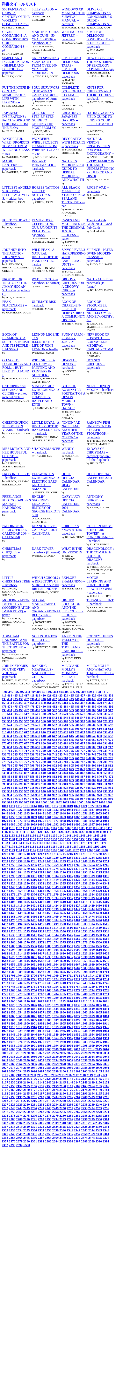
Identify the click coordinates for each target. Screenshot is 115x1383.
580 (43, 725)
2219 (55, 1101)
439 (37, 699)
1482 (41, 920)
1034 (70, 809)
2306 (33, 1123)
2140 (26, 1082)
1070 (5, 820)
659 (37, 739)
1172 (75, 843)
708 (88, 747)
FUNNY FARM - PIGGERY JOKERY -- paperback (73, 340)
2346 (106, 1130)
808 (88, 765)
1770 (62, 990)
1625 (98, 953)
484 (65, 706)
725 (71, 750)
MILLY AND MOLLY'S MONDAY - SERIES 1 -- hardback (70, 673)
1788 (84, 994)
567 (82, 721)
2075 (98, 1064)
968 (88, 795)
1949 (55, 1034)
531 (105, 714)
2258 (12, 1112)
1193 (12, 850)
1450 (26, 913)
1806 (106, 997)
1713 (84, 975)
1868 (12, 1016)
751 (105, 754)
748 (88, 754)
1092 (55, 824)
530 (99, 714)
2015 (98, 1049)
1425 (62, 905)
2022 (41, 1053)
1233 (84, 857)
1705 (26, 975)
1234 (91, 857)
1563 (84, 938)
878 (32, 780)
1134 (19, 835)
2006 (33, 1049)
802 (54, 765)
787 (82, 761)
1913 (12, 1027)
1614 (19, 953)
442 (54, 699)
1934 (55, 1030)
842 (54, 773)
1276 (70, 868)
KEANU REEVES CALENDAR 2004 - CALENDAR (45, 529)
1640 (98, 957)
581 (48, 725)
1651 (70, 960)
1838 (12, 1008)
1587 (41, 946)
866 (77, 776)
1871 (33, 1016)
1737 (41, 983)
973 (4, 798)
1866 (106, 1012)
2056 (70, 1060)
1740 (62, 983)
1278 (84, 868)
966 (77, 795)
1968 (84, 1038)
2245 (26, 1108)
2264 (55, 1112)
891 (105, 780)
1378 (48, 894)
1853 (12, 1012)
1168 (47, 843)
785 (71, 761)
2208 (84, 1097)
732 (110, 750)
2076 (106, 1064)
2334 (19, 1130)
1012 (19, 806)
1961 (33, 1038)
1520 (98, 927)
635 (15, 736)
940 (43, 791)
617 (26, 732)
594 (9, 728)
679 (37, 743)
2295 (62, 1119)
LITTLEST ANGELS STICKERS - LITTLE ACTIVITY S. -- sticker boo (16, 193)
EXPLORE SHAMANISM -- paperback (73, 581)
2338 (48, 1130)
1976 (33, 1042)
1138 (47, 835)
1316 (33, 879)
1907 (77, 1023)
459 (37, 703)
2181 (106, 1089)
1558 (48, 938)
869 (94, 776)
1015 (41, 806)
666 (77, 739)
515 (15, 714)
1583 (12, 946)
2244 (19, 1108)
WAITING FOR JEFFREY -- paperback (72, 35)
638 (32, 736)
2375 (98, 1137)
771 (105, 758)
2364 (19, 1137)
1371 (106, 890)
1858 (48, 1012)
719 (37, 750)
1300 (26, 876)
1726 (70, 979)
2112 (40, 1075)
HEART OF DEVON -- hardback (69, 363)
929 (94, 787)
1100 (5, 828)
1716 (105, 975)
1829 (55, 1005)
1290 (62, 872)
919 (37, 787)
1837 (5, 1008)
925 (71, 787)
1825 (26, 1005)
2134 (91, 1078)
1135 (26, 835)
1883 (12, 1019)
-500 (5, 691)
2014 (91, 1049)
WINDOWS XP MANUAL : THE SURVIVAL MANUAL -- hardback (73, 17)
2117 (75, 1075)
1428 (84, 905)
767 (82, 758)
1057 (19, 817)
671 (105, 739)
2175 (62, 1089)
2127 (41, 1078)
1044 (33, 813)
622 (54, 732)
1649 (55, 960)
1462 (5, 916)
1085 (5, 824)
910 (99, 784)
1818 (84, 1001)
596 (21, 728)
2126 (33, 1078)
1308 (84, 876)
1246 (70, 861)
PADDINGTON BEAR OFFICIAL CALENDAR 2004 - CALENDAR (15, 531)
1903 (48, 1023)
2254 (91, 1108)
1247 (77, 861)
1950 (62, 1034)
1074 (33, 820)
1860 (62, 1012)
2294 (55, 1119)
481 (48, 706)
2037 (41, 1056)
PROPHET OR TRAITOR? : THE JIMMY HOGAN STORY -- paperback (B (16, 286)
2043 (84, 1056)
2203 (48, 1097)
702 (54, 747)
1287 (41, 872)
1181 (33, 846)
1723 (48, 979)
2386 (70, 1141)
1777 (5, 994)
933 (4, 791)
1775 (98, 990)
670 (99, 739)
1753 (48, 986)
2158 (48, 1086)
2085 (62, 1067)
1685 (98, 968)
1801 (70, 997)
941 (48, 791)
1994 (55, 1045)
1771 (70, 990)
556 (21, 721)
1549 (91, 935)
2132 (77, 1078)
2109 (19, 1075)
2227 (5, 1104)
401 (44, 691)
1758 (84, 986)
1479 (19, 920)
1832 (77, 1005)
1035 (77, 809)
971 (105, 795)
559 (37, 721)
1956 (106, 1034)
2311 (70, 1123)
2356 (70, 1134)
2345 (98, 1130)
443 (60, 699)
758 (32, 758)
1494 (19, 924)
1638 (84, 957)
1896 (106, 1019)
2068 (48, 1064)
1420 (26, 905)
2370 (62, 1137)
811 (105, 765)
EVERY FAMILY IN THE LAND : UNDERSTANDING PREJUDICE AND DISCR (101, 168)
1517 (77, 927)
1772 (77, 990)
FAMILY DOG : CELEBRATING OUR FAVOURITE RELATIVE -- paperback (45, 227)
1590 (62, 946)
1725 (62, 979)
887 (82, 780)
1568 (12, 942)
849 (94, 773)
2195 (98, 1093)
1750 (26, 986)
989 (94, 798)
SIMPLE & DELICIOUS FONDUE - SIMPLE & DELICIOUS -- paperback (100, 39)
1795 (26, 997)
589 (94, 725)
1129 (96, 831)
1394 (55, 898)
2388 (84, 1141)
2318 (12, 1126)
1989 (19, 1045)
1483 (48, 920)
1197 (40, 850)
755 (15, 758)
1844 (55, 1008)
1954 (91, 1034)
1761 (106, 986)
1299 (19, 876)
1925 (98, 1027)
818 (32, 769)
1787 (77, 994)
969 (94, 795)
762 (54, 758)
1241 (33, 861)
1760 (98, 986)
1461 (106, 913)
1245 (62, 861)
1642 (5, 960)
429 (94, 695)
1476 (106, 916)
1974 (19, 1042)
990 (99, 798)
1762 (5, 990)
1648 (48, 960)
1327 (5, 883)
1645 (26, 960)
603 (60, 728)
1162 (5, 843)
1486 (70, 920)
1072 (19, 820)
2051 (33, 1060)
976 (21, 798)
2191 (70, 1093)
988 (88, 798)
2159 (55, 1086)
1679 (55, 968)
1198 (47, 850)
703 (60, 747)
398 (27, 691)
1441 (70, 909)
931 (105, 787)
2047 (5, 1060)
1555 (26, 938)
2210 (98, 1097)
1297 (5, 876)
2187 (41, 1093)
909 (94, 784)
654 (9, 739)
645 (71, 736)
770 (99, 758)
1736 (33, 983)
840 (43, 773)
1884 (19, 1019)
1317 (41, 879)
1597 (5, 949)
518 (32, 714)
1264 (91, 865)
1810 (26, 1001)
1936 (70, 1030)
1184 (54, 846)
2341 (70, 1130)
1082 (91, 820)
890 (99, 780)
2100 (62, 1071)
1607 (77, 949)
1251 (106, 861)
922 (54, 787)
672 (110, 739)
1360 (26, 890)
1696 (70, 972)
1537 (5, 935)
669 (94, 739)
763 (60, 758)
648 (88, 736)
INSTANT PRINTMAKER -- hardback (44, 164)
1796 (33, 997)
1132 (5, 835)
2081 (33, 1067)
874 (9, 780)
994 (9, 802)
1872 (41, 1016)
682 (54, 743)
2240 (98, 1104)
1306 (70, 876)
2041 (70, 1056)
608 (88, 728)
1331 (33, 883)
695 (15, 747)
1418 (12, 905)
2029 (91, 1053)
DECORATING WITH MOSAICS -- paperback (74, 142)
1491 (106, 920)
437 (26, 699)
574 (9, 725)
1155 (61, 839)
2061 (106, 1060)
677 (26, 743)
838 (32, 773)
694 (9, 747)
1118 (18, 831)
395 (10, 691)
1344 (19, 887)
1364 (55, 890)
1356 (106, 887)
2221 (70, 1101)
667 (82, 739)
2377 (5, 1141)
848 (88, 773)
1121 (39, 831)
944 (65, 791)
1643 (12, 960)
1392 (41, 898)
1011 (12, 806)
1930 (26, 1030)
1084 (106, 820)
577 (26, 725)
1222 (5, 857)
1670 (98, 964)
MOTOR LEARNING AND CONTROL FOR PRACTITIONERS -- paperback (100, 585)
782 (54, 761)
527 (82, 714)
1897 (5, 1023)
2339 (55, 1130)
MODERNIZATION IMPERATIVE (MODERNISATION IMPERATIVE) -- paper (16, 607)
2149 (91, 1082)
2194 (91, 1093)
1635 (62, 957)
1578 (84, 942)
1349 (55, 887)
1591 (70, 946)
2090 (98, 1067)
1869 (19, 1016)
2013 (84, 1049)
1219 (91, 854)
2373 (84, 1137)
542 (54, 717)
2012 (77, 1049)
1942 (5, 1034)
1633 (48, 957)
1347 (41, 887)
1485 (62, 920)
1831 (70, 1005)
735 (15, 754)
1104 (33, 828)
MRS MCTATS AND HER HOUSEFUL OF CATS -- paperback (16, 454)
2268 (84, 1112)
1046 (48, 813)
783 (60, 761)
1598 (12, 949)
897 (26, 784)
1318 (48, 879)
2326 (70, 1126)
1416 (105, 902)
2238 (84, 1104)
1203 (83, 850)
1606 (70, 949)
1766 (33, 990)
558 (32, 721)
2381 (33, 1141)
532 (110, 714)
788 (88, 761)
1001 (51, 802)
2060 (98, 1060)
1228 (48, 857)
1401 (106, 898)
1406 (33, 902)
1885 (26, 1019)
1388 (12, 898)
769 (94, 758)
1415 (98, 902)
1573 (48, 942)
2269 (91, 1112)
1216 (69, 854)
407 (78, 691)
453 (4, 703)
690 (99, 743)
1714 (91, 975)
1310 (98, 876)
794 (9, 765)
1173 (82, 843)
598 (32, 728)
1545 (62, 935)
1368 (84, 890)
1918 (48, 1027)
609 (94, 728)
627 (82, 732)
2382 (41, 1141)
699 (37, 747)
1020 (77, 806)
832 (110, 769)
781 (48, 761)
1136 (33, 835)
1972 (5, 1042)
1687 (5, 972)
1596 (106, 946)
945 (71, 791)
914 (9, 787)
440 (43, 699)
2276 (33, 1115)
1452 (41, 913)
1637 (77, 957)
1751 (33, 986)
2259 (19, 1112)
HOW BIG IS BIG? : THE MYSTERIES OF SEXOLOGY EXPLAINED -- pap (100, 63)
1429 (91, 905)
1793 (12, 997)
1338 (84, 883)
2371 (70, 1137)
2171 (33, 1089)
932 (110, 787)
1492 (5, 924)
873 (4, 780)
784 (65, 761)
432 (110, 695)
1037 (91, 809)
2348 (12, 1134)
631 (105, 732)
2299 (91, 1119)
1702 (5, 975)
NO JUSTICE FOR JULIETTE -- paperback (44, 639)
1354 (91, 887)
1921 (70, 1027)
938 (32, 791)
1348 (48, 887)
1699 (91, 972)
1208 (12, 854)
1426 (70, 905)
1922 (77, 1027)
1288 (48, 872)
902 (54, 784)
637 (26, 736)
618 (32, 732)
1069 (106, 817)
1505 (98, 924)
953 (4, 795)
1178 (12, 846)
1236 (106, 857)
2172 (41, 1089)
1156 (68, 839)
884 (65, 780)
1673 (12, 968)
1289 (55, 872)
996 (21, 802)
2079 (19, 1067)
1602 (41, 949)
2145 (62, 1082)
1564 (91, 938)
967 (82, 795)
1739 (55, 983)
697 (26, 747)
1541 (33, 935)
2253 (84, 1108)
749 (94, 754)
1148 (12, 839)
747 (82, 754)
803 (60, 765)
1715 (98, 975)
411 (100, 691)
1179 (19, 846)
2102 (77, 1071)
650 (99, 736)
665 (71, 739)
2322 (41, 1126)
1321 (70, 879)
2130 (62, 1078)
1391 (33, 898)
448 (88, 699)
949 (94, 791)
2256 (106, 1108)
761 (48, 758)
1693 (48, 972)
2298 (84, 1119)
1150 (26, 839)
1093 (62, 824)
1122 (46, 831)
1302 (41, 876)
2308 (48, 1123)
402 (50, 691)
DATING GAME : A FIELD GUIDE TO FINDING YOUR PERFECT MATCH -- (100, 120)
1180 (26, 846)
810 (99, 765)
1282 (5, 872)
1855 (26, 1012)
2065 (26, 1064)
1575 (62, 942)
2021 (33, 1053)
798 (32, 765)
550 (99, 717)
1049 (70, 813)
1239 (19, 861)
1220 (98, 854)
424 (65, 695)
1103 (26, 828)
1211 (33, 854)
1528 (48, 931)
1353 (84, 887)
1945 (26, 1034)
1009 (109, 802)
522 (54, 714)
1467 (41, 916)
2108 (12, 1075)
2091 (106, 1067)
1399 (91, 898)
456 (21, 703)
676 (21, 743)
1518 (84, 927)
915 (15, 787)
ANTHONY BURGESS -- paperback (96, 500)
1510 (26, 927)
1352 (77, 887)
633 (4, 736)
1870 (26, 1016)
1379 (55, 894)
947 (82, 791)
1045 (41, 813)
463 (60, 703)
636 (21, 736)
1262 (77, 865)
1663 (48, 964)
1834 (91, 1005)
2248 (48, 1108)
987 (82, 798)
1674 (19, 968)
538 (32, 717)
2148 (84, 1082)
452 (110, 699)
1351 (70, 887)
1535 (98, 931)
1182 (40, 846)
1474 (91, 916)
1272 (41, 868)
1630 (26, 957)
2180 (98, 1089)
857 (26, 776)
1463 (12, 916)
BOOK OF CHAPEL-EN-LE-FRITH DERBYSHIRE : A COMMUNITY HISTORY (73, 311)
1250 (98, 861)
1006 (87, 802)
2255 (98, 1108)
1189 (89, 846)
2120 (97, 1075)
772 (110, 758)
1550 (98, 935)
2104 (91, 1071)
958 (32, 795)
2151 (106, 1082)
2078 (12, 1067)
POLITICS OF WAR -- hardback (16, 222)
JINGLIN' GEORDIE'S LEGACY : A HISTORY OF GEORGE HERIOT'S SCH (46, 506)
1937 (77, 1030)
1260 (62, 865)
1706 (33, 975)
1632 (41, 957)
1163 (12, 843)
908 (88, 784)
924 (65, 787)
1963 (48, 1038)
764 (65, 758)
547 (82, 717)
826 (77, 769)
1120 (32, 831)
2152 (5, 1086)
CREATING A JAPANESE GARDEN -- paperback (71, 118)
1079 (70, 820)
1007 (95, 802)
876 (21, 780)
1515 (62, 927)
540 (43, 717)
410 (95, 691)
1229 (55, 857)
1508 (12, 927)
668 (88, 739)
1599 (19, 949)
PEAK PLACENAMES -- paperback (14, 305)
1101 (12, 828)
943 (60, 791)
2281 (70, 1115)
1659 (19, 964)
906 (77, 784)
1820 (98, 1001)
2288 (12, 1119)
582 (54, 725)
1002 (58, 802)
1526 (33, 931)
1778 (12, 994)
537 (26, 717)
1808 (12, 1001)
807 (82, 765)
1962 (41, 1038)
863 (60, 776)
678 (32, 743)
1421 (33, 905)
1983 (84, 1042)
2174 (55, 1089)
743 (60, 754)
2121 (104, 1075)
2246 (33, 1108)
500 (43, 710)
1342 (5, 887)
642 (54, 736)
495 (15, 710)
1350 (62, 887)
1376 (33, 894)
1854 (19, 1012)
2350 (26, 1134)
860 (43, 776)
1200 (61, 850)
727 (82, 750)
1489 (91, 920)
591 (105, 725)
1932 (41, 1030)
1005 (80, 802)
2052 (41, 1060)
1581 (106, 942)
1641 (106, 957)
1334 (55, 883)
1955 (98, 1034)
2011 (70, 1049)
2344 (91, 1130)
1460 (98, 913)
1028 (26, 809)
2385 (62, 1141)
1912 (5, 1027)
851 (105, 773)
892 (110, 780)
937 (26, 791)
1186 (68, 846)
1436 (33, 909)
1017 (55, 806)
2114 (54, 1075)
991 (105, 798)
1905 (62, 1023)
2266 (70, 1112)
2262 (41, 1112)
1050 (77, 813)
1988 (12, 1045)
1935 (62, 1030)
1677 (41, 968)
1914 (19, 1027)
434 (9, 699)
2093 (12, 1071)
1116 (5, 831)
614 (9, 732)
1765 (26, 990)
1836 (106, 1005)
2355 (62, 1134)
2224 (91, 1101)
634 (9, 736)
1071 (12, 820)
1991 (33, 1045)
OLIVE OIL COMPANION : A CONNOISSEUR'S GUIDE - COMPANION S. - (99, 17)
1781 (33, 994)
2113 (47, 1075)
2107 (5, 1075)
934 (9, 791)
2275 (26, 1115)
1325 (98, 879)
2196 (106, 1093)
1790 (98, 994)
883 (60, 780)
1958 (12, 1038)
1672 (5, 968)
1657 (5, 964)
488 (88, 706)
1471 (70, 916)
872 (110, 776)
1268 (12, 868)
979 (37, 798)
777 (26, 761)
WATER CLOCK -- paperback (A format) (46, 281)
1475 (98, 916)
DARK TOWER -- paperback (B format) (46, 550)
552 (110, 717)
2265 (62, 1112)
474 (9, 706)
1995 (62, 1045)
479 (37, 706)
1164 (19, 843)
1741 (70, 983)
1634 (55, 957)
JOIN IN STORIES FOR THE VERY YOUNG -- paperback (15, 671)
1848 (84, 1008)
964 (65, 795)
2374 (91, 1137)
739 (37, 754)
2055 (62, 1060)
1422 (41, 905)
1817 (77, 1001)
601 (48, 728)
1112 (89, 828)
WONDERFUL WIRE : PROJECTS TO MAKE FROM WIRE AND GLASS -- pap (16, 146)
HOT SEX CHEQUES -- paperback (96, 363)
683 (60, 743)
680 (43, 743)
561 (48, 721)
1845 (62, 1008)
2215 (26, 1101)
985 (71, 798)
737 (26, 754)
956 (21, 795)
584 (65, 725)
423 (60, 695)
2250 (62, 1108)
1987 (5, 1045)
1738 (48, 983)
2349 (19, 1134)
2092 (5, 1071)
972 (110, 795)
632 (110, 732)
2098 (48, 1071)
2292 (41, 1119)
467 (82, 703)
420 (43, 695)
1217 (77, 854)
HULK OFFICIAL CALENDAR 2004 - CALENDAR (70, 481)
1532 (77, 931)
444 (65, 699)
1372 (5, 894)
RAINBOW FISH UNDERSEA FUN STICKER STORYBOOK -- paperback (99, 430)
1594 (91, 946)
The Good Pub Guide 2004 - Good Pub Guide (99, 223)
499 (37, 710)
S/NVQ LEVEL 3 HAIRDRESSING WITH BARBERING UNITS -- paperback (74, 259)
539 (37, 717)
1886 (33, 1019)
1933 (48, 1030)
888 (88, 780)
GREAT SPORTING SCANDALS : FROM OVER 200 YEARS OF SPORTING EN (45, 65)
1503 (84, 924)
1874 (55, 1016)
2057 (77, 1060)
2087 (77, 1067)
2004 (19, 1049)
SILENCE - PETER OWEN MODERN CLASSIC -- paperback (100, 255)
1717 (5, 979)
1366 (70, 890)
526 (77, 714)
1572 (41, 942)
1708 (48, 975)
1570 (26, 942)
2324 (55, 1126)
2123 (12, 1078)
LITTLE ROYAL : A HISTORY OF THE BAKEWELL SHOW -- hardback (46, 428)
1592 (77, 946)
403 (55, 691)
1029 (33, 809)
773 (4, 761)
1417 (5, 905)
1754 (55, 986)
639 (37, 736)
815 (15, 769)
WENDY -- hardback (69, 450)
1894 (91, 1019)
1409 (55, 902)
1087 (19, 824)
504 (65, 710)
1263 (84, 865)
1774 (91, 990)
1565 (98, 938)
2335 (26, 1130)
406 (72, 691)
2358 (84, 1134)
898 (32, 784)
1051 (84, 813)
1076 (48, 820)
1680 (62, 968)
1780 (26, 994)
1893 (84, 1019)
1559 (55, 938)
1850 (98, 1008)
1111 (82, 828)
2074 (91, 1064)
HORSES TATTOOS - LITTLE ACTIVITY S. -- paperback (46, 193)
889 (94, 780)
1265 (98, 865)
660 (43, 739)
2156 (33, 1086)
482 (54, 706)
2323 (48, 1126)
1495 (26, 924)
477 (26, 706)
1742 (77, 983)
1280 (98, 868)
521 (48, 714)
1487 (77, 920)
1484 (55, 920)
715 (15, 750)
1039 (106, 809)
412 (106, 691)
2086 (70, 1067)
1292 (77, 872)
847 (82, 773)
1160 (96, 839)
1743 (84, 983)
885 (71, 780)
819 (37, 769)
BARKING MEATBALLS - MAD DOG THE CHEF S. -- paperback (43, 673)
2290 (26, 1119)
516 (21, 714)
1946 (33, 1034)
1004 (73, 802)
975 (15, 798)
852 (110, 773)
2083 (48, 1067)
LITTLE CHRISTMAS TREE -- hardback (16, 581)
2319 (19, 1126)
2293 (48, 1119)
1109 (68, 828)
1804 (91, 997)
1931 (33, 1030)
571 (105, 721)
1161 (103, 839)
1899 (19, 1023)
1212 (41, 854)
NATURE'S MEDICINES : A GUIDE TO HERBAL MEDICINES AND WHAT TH (73, 170)
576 (21, 725)
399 (33, 691)
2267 (77, 1112)
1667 (77, 964)
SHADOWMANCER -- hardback (46, 450)
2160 (62, 1086)
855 (15, 776)
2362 (5, 1137)
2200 (26, 1097)
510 (99, 710)
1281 (106, 868)
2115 (61, 1075)
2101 (70, 1071)
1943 (12, 1034)
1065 (77, 817)
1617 (41, 953)
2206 (70, 1097)
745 (71, 754)
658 (32, 739)
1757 (77, 986)
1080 (77, 820)
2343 (84, 1130)
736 (21, 754)
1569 (19, 942)
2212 (5, 1101)
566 (77, 721)
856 (21, 776)
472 (110, 703)
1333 (48, 883)
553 (4, 721)
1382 (77, 894)
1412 (77, 902)
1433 (12, 909)
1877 (77, 1016)
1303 (48, 876)
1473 (84, 916)
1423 (48, 905)
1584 (19, 946)
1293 (84, 872)
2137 (5, 1082)
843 (60, 773)
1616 (33, 953)
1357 (5, 890)
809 (94, 765)
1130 (103, 831)
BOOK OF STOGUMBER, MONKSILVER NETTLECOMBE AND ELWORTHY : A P (100, 311)
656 (21, 739)
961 (48, 795)
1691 (33, 972)
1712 (77, 975)
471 (105, 703)
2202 (41, 1097)
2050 (26, 1060)
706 (77, 747)
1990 (26, 1045)
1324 (91, 879)
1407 (41, 902)
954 (9, 795)
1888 (48, 1019)
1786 (70, 994)
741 (48, 754)
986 (77, 798)
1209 (19, 854)
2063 (12, 1064)
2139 (19, 1082)
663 (60, 739)
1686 (106, 968)
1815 (62, 1001)
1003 (66, 802)
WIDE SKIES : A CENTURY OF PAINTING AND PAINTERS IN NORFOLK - (43, 367)
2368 (48, 1137)
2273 (12, 1115)
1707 (41, 975)
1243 (48, 861)
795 (15, 765)
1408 (48, 902)
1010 (5, 806)
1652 (77, 960)
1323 (84, 879)
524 (65, 714)
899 (37, 784)
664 (65, 739)
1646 (33, 960)
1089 (33, 824)
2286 (106, 1115)
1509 (19, 927)
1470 (62, 916)
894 (9, 784)
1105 (40, 828)
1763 (12, 990)
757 (26, 758)
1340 (98, 883)
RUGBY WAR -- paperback (98, 189)
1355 (98, 887)
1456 (70, 913)
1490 (98, 920)
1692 (41, 972)
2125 (26, 1078)
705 (71, 747)
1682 (77, 968)
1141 (68, 835)
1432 (5, 909)
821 (48, 769)
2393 (12, 1145)
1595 (98, 946)
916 (21, 787)
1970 (98, 1038)
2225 (98, 1101)
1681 (70, 968)
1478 (12, 920)
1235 (98, 857)
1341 (106, 883)
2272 (5, 1115)
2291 (33, 1119)
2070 (62, 1064)
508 (88, 710)
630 (99, 732)
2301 (106, 1119)
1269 (19, 868)
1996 (70, 1045)
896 (21, 784)
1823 (12, 1005)
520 (43, 714)
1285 (26, 872)
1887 (41, 1019)
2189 (55, 1093)
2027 (77, 1053)
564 (65, 721)
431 (105, 695)
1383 (84, 894)
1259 (55, 865)
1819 (91, 1001)
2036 (33, 1056)
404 (61, 691)
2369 (55, 1137)
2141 (33, 1082)
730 (99, 750)
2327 (77, 1126)
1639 (91, 957)
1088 (26, 824)
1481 (33, 920)
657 (26, 739)
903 (60, 784)
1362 (41, 890)
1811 (33, 1001)
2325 (62, 1126)
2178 (84, 1089)
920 (43, 787)
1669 (91, 964)
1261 (70, 865)
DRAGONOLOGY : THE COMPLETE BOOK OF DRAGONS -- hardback (100, 556)
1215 (62, 854)
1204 (90, 850)
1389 (19, 898)
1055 (5, 817)
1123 (53, 831)
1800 (62, 997)
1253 (12, 865)
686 (77, 743)
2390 (98, 1141)
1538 (12, 935)
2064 (19, 1064)
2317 (5, 1126)
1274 (55, 868)
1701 (106, 972)
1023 (98, 806)
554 (9, 721)
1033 (62, 809)
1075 (41, 820)
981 (48, 798)
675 (15, 743)
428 (88, 695)
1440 (62, 909)
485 (71, 706)
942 (54, 791)
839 (37, 773)
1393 (48, 898)
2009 (55, 1049)
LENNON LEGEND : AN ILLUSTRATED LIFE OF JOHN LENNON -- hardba (45, 342)
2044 (91, 1056)
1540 (26, 935)
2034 (19, 1056)
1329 (19, 883)
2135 (98, 1078)
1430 (98, 905)
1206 (104, 850)
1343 (12, 887)
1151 (33, 839)
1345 (26, 887)
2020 (26, 1053)
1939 (91, 1030)
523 (60, 714)
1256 (33, 865)
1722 (41, 979)
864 (65, 776)
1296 (106, 872)
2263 (48, 1112)
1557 (41, 938)
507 (82, 710)
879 (37, 780)
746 (77, 754)
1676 (33, 968)
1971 (106, 1038)
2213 (12, 1101)
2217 (41, 1101)
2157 (41, 1086)
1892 (77, 1019)
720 (43, 750)
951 (105, 791)
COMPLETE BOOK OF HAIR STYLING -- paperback (73, 93)
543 (60, 717)
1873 (48, 1016)
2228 (12, 1104)
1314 (19, 879)
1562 (77, 938)
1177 (5, 846)
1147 (5, 839)
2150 (98, 1082)
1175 (96, 843)
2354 (55, 1134)
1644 (19, 960)
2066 (33, 1064)
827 (82, 769)
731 (105, 750)
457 (26, 703)
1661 (33, 964)
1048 (62, 813)
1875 (62, 1016)
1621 (70, 953)
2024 (55, 1053)
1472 (77, 916)
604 (65, 728)
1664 (55, 964)
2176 (70, 1089)
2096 (33, 1071)
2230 (26, 1104)
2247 (41, 1108)
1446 (106, 909)
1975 (26, 1042)
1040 (5, 813)
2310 (62, 1123)
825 (71, 769)
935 (15, 791)
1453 (48, 913)
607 (82, 728)
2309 (55, 1123)
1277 (77, 868)
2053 (48, 1060)
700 (43, 747)
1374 (19, 894)
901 (48, 784)
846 (77, 773)
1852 (5, 1012)
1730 (98, 979)
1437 (41, 909)
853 (4, 776)
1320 (62, 879)
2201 (33, 1097)
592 (110, 725)
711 (105, 747)
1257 (41, 865)
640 (43, 736)
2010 (62, 1049)
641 (48, 736)
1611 (106, 949)
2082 (41, 1067)
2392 (5, 1145)
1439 (55, 909)
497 (26, 710)
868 (88, 776)
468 (88, 703)
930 (99, 787)
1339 (91, 883)
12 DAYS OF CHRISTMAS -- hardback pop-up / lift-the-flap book (98, 454)
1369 (91, 890)
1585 (26, 946)
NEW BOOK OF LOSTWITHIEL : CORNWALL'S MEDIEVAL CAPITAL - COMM (100, 342)
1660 (26, 964)
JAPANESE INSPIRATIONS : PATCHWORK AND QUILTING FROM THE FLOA (16, 120)
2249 (55, 1108)
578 (32, 725)
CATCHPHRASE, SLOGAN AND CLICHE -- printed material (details (14, 391)
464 (65, 703)
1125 (67, 831)
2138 (12, 1082)
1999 (91, 1045)
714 (9, 750)
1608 (84, 949)
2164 (91, 1086)
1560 (62, 938)
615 (15, 732)
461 (48, 703)
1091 (48, 824)
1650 (62, 960)
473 (4, 706)
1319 (55, 879)
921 (48, 787)
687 (82, 743)
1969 (91, 1038)
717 (26, 750)
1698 (84, 972)
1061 (48, 817)
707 (82, 747)
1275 (62, 868)
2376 (106, 1137)
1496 (33, 924)
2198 (12, 1097)
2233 (48, 1104)
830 (99, 769)
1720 (26, 979)
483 (60, 706)
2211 (106, 1097)
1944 (19, 1034)
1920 (62, 1027)
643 (60, 736)
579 (37, 725)
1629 (19, 957)
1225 (26, 857)
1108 (61, 828)
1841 (33, 1008)
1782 (41, 994)
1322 (77, 879)
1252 (5, 865)
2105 (98, 1071)
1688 (12, 972)
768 (88, 758)
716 (21, 750)
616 (21, 732)
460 (43, 703)
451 (105, 699)
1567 (5, 942)
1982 (77, 1042)
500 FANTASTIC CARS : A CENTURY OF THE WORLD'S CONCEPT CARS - (16, 17)
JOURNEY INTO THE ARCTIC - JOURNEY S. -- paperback (14, 255)
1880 (98, 1016)
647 (82, 736)
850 (99, 773)
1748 (12, 986)
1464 (19, 916)
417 (26, 695)
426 (77, 695)
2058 (84, 1060)
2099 (55, 1071)
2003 (12, 1049)
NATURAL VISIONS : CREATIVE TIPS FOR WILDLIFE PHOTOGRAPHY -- (100, 146)
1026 (12, 809)
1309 (91, 876)
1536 (106, 931)
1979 (55, 1042)
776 (21, 761)
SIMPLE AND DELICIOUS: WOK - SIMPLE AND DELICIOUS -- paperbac (15, 65)
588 (88, 725)
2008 (48, 1049)
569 (94, 721)
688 (88, 743)
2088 (84, 1067)
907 (82, 784)
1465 (26, 916)
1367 (77, 890)
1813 (48, 1001)
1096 (84, 824)
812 (110, 765)
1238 (12, 861)
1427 (77, 905)
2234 (55, 1104)
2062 (5, 1064)
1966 (70, 1038)
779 (37, 761)
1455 (62, 913)
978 (32, 798)
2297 (77, 1119)
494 (9, 710)
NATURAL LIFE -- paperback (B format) (100, 282)
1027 (19, 809)
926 (77, 787)
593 (4, 728)
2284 (91, 1115)
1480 (26, 920)
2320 (26, 1126)
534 (9, 717)
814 (9, 769)
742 (54, 754)
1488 (84, 920)
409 (89, 691)
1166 (33, 843)
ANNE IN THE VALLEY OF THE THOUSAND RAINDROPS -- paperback (72, 645)
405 (66, 691)
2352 (41, 1134)
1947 (41, 1034)
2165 (98, 1086)
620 (43, 732)
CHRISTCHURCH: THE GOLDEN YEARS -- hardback (15, 426)
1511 (33, 927)
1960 (26, 1038)
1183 (47, 846)
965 (71, 795)
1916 (33, 1027)
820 (43, 769)
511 (105, 710)
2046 (106, 1056)
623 (60, 732)
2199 (19, 1097)
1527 (41, 931)
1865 (98, 1012)
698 (32, 747)
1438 (48, 909)
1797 (41, 997)
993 (4, 802)
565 (71, 721)
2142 (41, 1082)
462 (54, 703)
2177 (77, 1089)
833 (4, 773)
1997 (77, 1045)
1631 (33, 957)
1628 (12, 957)
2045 (98, 1056)
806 (77, 765)
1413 (84, 902)
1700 (98, 972)
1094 (70, 824)
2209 (91, 1097)
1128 (88, 831)
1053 (98, 813)
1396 (70, 898)
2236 (70, 1104)
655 (15, 739)
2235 (62, 1104)
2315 (98, 1123)
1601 (33, 949)
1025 (5, 809)
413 (4, 695)
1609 (91, 949)
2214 (19, 1101)
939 (37, 791)
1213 (48, 854)
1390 (26, 898)
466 (77, 703)
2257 (5, 1112)
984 (65, 798)
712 (110, 747)
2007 (41, 1049)
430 (99, 695)
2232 (41, 1104)
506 (77, 710)
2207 (77, 1097)
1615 (26, 953)
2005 (26, 1049)
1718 (12, 979)
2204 (55, 1097)
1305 (62, 876)
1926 (106, 1027)
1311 (106, 876)
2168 (12, 1089)
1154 (54, 839)
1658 (12, 964)
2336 (33, 1130)
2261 (33, 1112)
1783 (48, 994)
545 (71, 717)
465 (71, 703)
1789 (91, 994)
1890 (62, 1019)
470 (99, 703)
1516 (69, 927)
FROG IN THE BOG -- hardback (16, 475)
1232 (77, 857)
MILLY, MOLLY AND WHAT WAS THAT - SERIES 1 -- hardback (100, 671)
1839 (19, 1008)
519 (37, 714)
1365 (62, 890)
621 (48, 732)
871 (105, 776)
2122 (5, 1078)
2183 (12, 1093)
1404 (19, 902)
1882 (5, 1019)
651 (105, 736)
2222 (77, 1101)
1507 (5, 927)
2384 (55, 1141)
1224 (19, 857)
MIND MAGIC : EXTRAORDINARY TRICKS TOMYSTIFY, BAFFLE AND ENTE (46, 395)
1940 (98, 1030)
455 (15, 703)
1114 (102, 828)
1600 (26, 949)
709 (94, 747)
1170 (61, 843)
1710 (62, 975)
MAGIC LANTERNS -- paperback (12, 164)
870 (99, 776)
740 (43, 754)
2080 (26, 1067)
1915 (26, 1027)
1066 (84, 817)
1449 (19, 913)
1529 (55, 931)
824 (65, 769)
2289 (19, 1119)
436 (21, 699)
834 (9, 773)
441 (48, 699)
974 (9, 798)
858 (32, 776)
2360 (98, 1134)
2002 (5, 1049)
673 (4, 743)
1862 (77, 1012)
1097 (91, 824)
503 (60, 710)
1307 (77, 876)
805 (71, 765)
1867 (5, 1016)
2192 (77, 1093)
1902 (41, 1023)
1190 (96, 846)
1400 (98, 898)
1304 (55, 876)
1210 (26, 854)
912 (110, 784)
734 (9, 754)
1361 (33, 890)
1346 (33, 887)
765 (71, 758)
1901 (33, 1023)
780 (43, 761)
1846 (70, 1008)
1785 (62, 994)
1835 (98, 1005)
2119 (90, 1075)
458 (32, 703)
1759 (91, 986)
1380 (62, 894)
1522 (5, 931)
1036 (84, 809)
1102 (19, 828)
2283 (84, 1115)
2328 (84, 1126)
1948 (48, 1034)
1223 (12, 857)
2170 (26, 1089)
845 (71, 773)
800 (43, 765)
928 (88, 787)
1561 (70, 938)
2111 (33, 1075)
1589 (55, 946)
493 (4, 710)
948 (88, 791)
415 (15, 695)
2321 (33, 1126)
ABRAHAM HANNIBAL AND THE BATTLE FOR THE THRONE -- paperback (15, 643)
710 (99, 747)
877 (26, 780)
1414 (91, 902)
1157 (75, 839)
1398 (84, 898)
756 (21, 758)
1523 (12, 931)
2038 (48, 1056)
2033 (12, 1056)
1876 (70, 1016)
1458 (84, 913)
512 (110, 710)
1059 (33, 817)
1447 (5, 913)
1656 (106, 960)
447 (82, 699)
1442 (77, 909)
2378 (12, 1141)
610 (99, 728)
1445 (98, 909)
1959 (19, 1038)
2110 (26, 1075)
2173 (48, 1089)
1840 (26, 1008)
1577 (77, 942)
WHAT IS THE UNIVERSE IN (72, 550)
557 (26, 721)
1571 (33, 942)
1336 (70, 883)
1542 (41, 935)
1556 (33, 938)
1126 (74, 831)
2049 (19, 1060)
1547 (77, 935)
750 (99, 754)
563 (60, 721)
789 (94, 761)
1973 (12, 1042)
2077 (5, 1067)
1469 (55, 916)
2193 (84, 1093)
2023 (48, 1053)
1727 (77, 979)
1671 (106, 964)
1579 (91, 942)
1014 (33, 806)
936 (21, 791)
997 (26, 802)
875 (15, 780)
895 (15, 784)
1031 (48, 809)
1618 (48, 953)
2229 (19, 1104)
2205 (62, 1097)
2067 (41, 1064)
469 (94, 703)
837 (26, 773)
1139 (54, 835)
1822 (5, 1005)
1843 (48, 1008)
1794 (19, 997)
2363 (12, 1137)
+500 (26, 1145)
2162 (77, 1086)
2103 (84, 1071)
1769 (55, 990)
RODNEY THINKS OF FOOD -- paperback (100, 639)
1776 (106, 990)
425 (71, 695)
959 (37, 795)
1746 (106, 983)
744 (65, 754)
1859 (55, 1012)
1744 (91, 983)
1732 (5, 983)
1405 (26, 902)
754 (9, 758)
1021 (84, 806)
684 (65, 743)
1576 (70, 942)
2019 (19, 1053)
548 (88, 717)
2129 (55, 1078)
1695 (62, 972)
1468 (48, 916)
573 (4, 725)
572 (110, 721)
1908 (84, 1023)
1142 (75, 835)
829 (94, 769)
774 (9, 761)
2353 (48, 1134)
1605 (62, 949)
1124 (60, 831)
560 (43, 721)
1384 (91, 894)
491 (105, 706)
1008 (102, 802)
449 (94, 699)
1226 (33, 857)
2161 (70, 1086)
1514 (55, 927)
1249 (91, 861)
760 (43, 758)
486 (77, 706)
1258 (48, 865)
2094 (19, 1071)
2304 (19, 1123)
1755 (62, 986)
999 (37, 802)
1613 (12, 953)
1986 (106, 1042)
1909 (91, 1023)
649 (94, 736)
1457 (77, 913)
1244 (55, 861)
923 (60, 787)
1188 (82, 846)
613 (4, 732)
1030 (41, 809)
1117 (11, 831)
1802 (77, 997)
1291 (70, 872)
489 (94, 706)
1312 (5, 879)
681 (48, 743)
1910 (98, 1023)
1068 (98, 817)
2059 (91, 1060)
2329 (91, 1126)
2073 (84, 1064)
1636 (70, 957)
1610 (98, 949)
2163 (84, 1086)
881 (48, 780)
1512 (41, 927)
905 (71, 784)
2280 (62, 1115)
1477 (5, 920)
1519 (91, 927)
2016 (105, 1049)
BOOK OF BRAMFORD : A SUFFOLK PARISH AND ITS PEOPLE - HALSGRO (16, 342)
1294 (91, 872)
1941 (106, 1030)
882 (54, 780)
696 (21, 747)
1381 (70, 894)
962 (54, 795)
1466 (33, 916)
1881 (106, 1016)
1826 (33, 1005)
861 (48, 776)
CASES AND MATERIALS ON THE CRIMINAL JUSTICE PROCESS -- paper (74, 229)
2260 (26, 1112)
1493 (12, 924)
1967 (77, 1038)
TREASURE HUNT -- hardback (100, 602)
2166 (106, 1086)
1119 (25, 831)
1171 (68, 843)
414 (9, 695)
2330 (98, 1126)
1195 (26, 850)
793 (4, 765)
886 (77, 780)
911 (105, 784)
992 (110, 798)
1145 (96, 835)
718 (32, 750)
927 (82, 787)
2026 (70, 1053)
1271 (33, 868)
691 (105, 743)
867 (82, 776)
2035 (26, 1056)
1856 (33, 1012)
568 (88, 721)
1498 (48, 924)
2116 (68, 1075)
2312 (77, 1123)
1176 (103, 843)
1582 (5, 946)
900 (43, 784)
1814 (55, 1001)
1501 (70, 924)
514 (9, 714)
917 (26, 787)
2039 (55, 1056)
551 (105, 717)
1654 (91, 960)
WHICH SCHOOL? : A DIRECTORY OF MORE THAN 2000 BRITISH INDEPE (46, 583)
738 (32, 754)
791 (105, 761)
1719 (19, 979)
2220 (62, 1101)
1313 (12, 879)
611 (105, 728)
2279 (55, 1115)
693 (4, 747)
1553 (12, 938)
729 (94, 750)
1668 (84, 964)
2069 (55, 1064)
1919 (55, 1027)
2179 (91, 1089)
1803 (84, 997)
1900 (26, 1023)
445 (71, 699)
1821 (105, 1001)
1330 (26, 883)
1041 (12, 813)
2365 (26, 1137)
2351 (33, 1134)
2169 (19, 1089)
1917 (41, 1027)
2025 (62, 1053)
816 (21, 769)
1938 (84, 1030)
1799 (55, 997)
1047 (55, 813)
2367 (41, 1137)
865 (71, 776)
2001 (106, 1045)
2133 (84, 1078)
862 (54, 776)
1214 (55, 854)
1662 (41, 964)
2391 (106, 1141)
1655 (98, 960)
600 (43, 728)
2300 (98, 1119)
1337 (77, 883)
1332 (41, 883)
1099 (106, 824)
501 (48, 710)
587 (82, 725)
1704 (19, 975)
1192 (5, 850)
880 (43, 780)
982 (54, 798)
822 (54, 769)
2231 (33, 1104)
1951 (70, 1034)
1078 (62, 820)
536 (21, 717)
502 (54, 710)
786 (77, 761)
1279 (91, 868)
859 (37, 776)
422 (54, 695)
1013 (26, 806)
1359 (19, 890)
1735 (26, 983)
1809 (19, 1001)
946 (77, 791)
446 (77, 699)
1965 (62, 1038)
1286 (33, 872)
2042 (77, 1056)
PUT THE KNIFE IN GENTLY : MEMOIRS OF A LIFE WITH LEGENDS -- (16, 95)
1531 (70, 931)
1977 (41, 1042)
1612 (5, 953)
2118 (82, 1075)
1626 (106, 953)
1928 (12, 1030)
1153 (47, 839)
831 (105, 769)
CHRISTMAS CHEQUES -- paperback (11, 552)
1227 (41, 857)
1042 (19, 813)
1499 (55, 924)
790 (99, 761)
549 (94, 717)
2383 (48, 1141)
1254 (19, 865)
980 (43, 798)
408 (83, 691)
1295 (98, 872)
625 (71, 732)
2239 (91, 1104)
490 (99, 706)
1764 (19, 990)
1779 (19, 994)
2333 (12, 1130)
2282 (77, 1115)
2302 (5, 1123)
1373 (12, 894)
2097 (41, 1071)
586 (77, 725)
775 (15, 761)
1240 (26, 861)
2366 (33, 1137)
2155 (26, 1086)
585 (71, 725)
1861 (70, 1012)
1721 (33, 979)
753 (4, 758)
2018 (12, 1053)
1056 (12, 817)
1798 (48, 997)
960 (43, 795)
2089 (91, 1067)
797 (26, 765)
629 (94, 732)
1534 (91, 931)
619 (37, 732)
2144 (55, 1082)
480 (43, 706)
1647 (41, 960)
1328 (12, 883)
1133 (12, 835)
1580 (98, 942)
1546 (70, 935)
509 (94, 710)
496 (21, 710)
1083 (98, 820)
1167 (40, 843)
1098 (98, 824)
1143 (82, 835)
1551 (106, 935)
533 (4, 717)
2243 (12, 1108)
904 (65, 784)
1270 (26, 868)
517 (26, 714)
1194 (19, 850)
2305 (26, 1123)
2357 (77, 1134)
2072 (77, 1064)
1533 (84, 931)
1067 (91, 817)
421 (48, 695)
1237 (5, 861)
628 (88, 732)
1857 (41, 1012)
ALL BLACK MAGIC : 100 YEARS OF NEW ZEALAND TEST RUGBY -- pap (74, 197)
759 (37, 758)
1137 (40, 835)
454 (9, 703)
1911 (106, 1023)
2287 (5, 1119)
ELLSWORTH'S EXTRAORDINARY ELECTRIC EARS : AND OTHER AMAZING (46, 481)
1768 (48, 990)
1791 (106, 994)
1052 (91, 813)
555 (15, 721)
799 (37, 765)
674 (9, 743)
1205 (97, 850)
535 (15, 717)
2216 (33, 1101)
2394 (19, 1145)
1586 (33, 946)
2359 (91, 1134)
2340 (62, 1130)
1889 (55, 1019)
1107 (54, 828)
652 (110, 736)
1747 (5, 986)
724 (65, 750)
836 (21, 773)
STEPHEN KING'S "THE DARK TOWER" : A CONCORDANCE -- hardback (100, 533)
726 (77, 750)
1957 (5, 1038)
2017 (5, 1053)
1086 (12, 824)
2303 (12, 1123)
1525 (26, 931)
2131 (70, 1078)
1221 (105, 854)
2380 (26, 1141)
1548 (84, 935)
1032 (55, 809)
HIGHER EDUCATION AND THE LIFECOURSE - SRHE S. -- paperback (72, 609)
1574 (55, 942)
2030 (98, 1053)
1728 (84, 979)
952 (110, 791)
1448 (12, 913)
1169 (54, 843)
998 (32, 802)
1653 (84, 960)
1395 (62, 898)
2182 (5, 1093)
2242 (5, 1108)
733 (4, 754)
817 (26, 769)
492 (110, 706)
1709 (55, 975)
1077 (55, 820)
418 (32, 695)
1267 (5, 868)
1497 (41, 924)
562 (54, 721)
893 (4, 784)
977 (26, 798)
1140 (61, 835)
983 (60, 798)
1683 (84, 968)
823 (60, 769)
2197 (5, 1097)
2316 (105, 1123)
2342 (77, 1130)
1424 (55, 905)
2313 (84, 1123)
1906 (70, 1023)
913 (4, 787)
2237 (77, 1104)
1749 (19, 986)
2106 (106, 1071)
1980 (62, 1042)
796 (21, 765)
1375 (26, 894)
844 (65, 773)
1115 (109, 828)
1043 (26, 813)
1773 (84, 990)
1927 (5, 1030)
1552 (5, 938)
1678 (48, 968)
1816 (69, 1001)
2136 (106, 1078)
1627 (5, 957)
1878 (84, 1016)
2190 (62, 1093)
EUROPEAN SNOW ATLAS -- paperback (73, 529)
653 (4, 739)
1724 (55, 979)
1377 (41, 894)
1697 (77, 972)
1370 (98, 890)
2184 (19, 1093)
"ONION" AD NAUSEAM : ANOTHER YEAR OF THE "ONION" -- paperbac (72, 432)
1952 (77, 1034)
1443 (84, 909)
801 (48, 765)
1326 (106, 879)
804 (65, 765)
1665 (62, 964)
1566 (106, 938)
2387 (77, 1141)
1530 (62, 931)
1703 (12, 975)
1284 (19, 872)
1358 (12, 890)
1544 (55, 935)
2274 (19, 1115)
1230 (62, 857)
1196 (33, 850)
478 (32, 706)
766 (77, 758)
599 (37, 728)
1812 (41, 1001)
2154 (19, 1086)
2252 (77, 1108)
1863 (84, 1012)
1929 (19, 1030)
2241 (106, 1104)
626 (77, 732)
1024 (105, 806)
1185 (61, 846)
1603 (48, 949)
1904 (55, 1023)
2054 (55, 1060)
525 (71, 714)
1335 (62, 883)
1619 (55, 953)
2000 (98, 1045)
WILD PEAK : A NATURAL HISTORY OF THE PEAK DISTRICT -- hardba (45, 257)
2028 (84, 1053)
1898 (12, 1023)
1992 (41, 1045)
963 (60, 795)
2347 (5, 1134)
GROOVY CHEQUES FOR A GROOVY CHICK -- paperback (73, 286)
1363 (48, 890)
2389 (91, 1141)
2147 (77, 1082)
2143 (48, 1082)
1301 (33, 876)
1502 (77, 924)
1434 (19, 909)
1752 (41, 986)
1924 (91, 1027)
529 (94, 714)
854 (9, 776)
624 (65, 732)
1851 (106, 1008)
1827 (41, 1005)
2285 (98, 1115)
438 (32, 699)
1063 (62, 817)
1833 (84, 1005)
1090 (41, 824)
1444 (91, 909)
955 (15, 795)
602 (54, 728)
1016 (48, 806)
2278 (48, 1115)
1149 (19, 839)
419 (37, 695)
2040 (62, 1056)
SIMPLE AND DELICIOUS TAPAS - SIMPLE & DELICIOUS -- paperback (72, 67)
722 (54, 750)
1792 (5, 997)
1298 (12, 876)
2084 (55, 1067)
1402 (5, 902)
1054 (106, 813)
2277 (41, 1115)
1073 (26, 820)
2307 (41, 1123)
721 (48, 750)
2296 (70, 1119)
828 (88, 769)
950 (99, 791)
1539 (19, 935)
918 (32, 787)
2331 (106, 1126)
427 (82, 695)
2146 (70, 1082)
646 (77, 736)
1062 (55, 817)
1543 (48, 935)
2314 (91, 1123)
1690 (26, 972)
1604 (55, 949)
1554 (19, 938)
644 (65, 736)
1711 (70, 975)
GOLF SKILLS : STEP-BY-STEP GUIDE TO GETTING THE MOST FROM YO (44, 120)
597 (26, 728)
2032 (5, 1056)
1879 (91, 1016)
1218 (84, 854)
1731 (106, 979)
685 (71, 743)
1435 (26, 909)
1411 (70, 902)
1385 (98, 894)
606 (77, 728)
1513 (48, 927)
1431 (106, 905)
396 (16, 691)
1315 (26, 879)
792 (110, 761)
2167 (5, 1089)
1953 (84, 1034)
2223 (84, 1101)
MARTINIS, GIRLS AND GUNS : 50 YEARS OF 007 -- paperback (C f (45, 37)
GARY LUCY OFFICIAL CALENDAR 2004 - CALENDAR (71, 504)
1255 (26, 865)
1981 (70, 1042)
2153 (12, 1086)
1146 (103, 835)
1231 (70, 857)
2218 (48, 1101)
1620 (62, 953)
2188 (48, 1093)
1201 (68, 850)
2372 (77, 1137)
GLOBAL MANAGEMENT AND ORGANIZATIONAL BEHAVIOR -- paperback (46, 609)
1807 (5, 1001)
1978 (48, 1042)
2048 (12, 1060)
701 (48, 747)
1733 (12, 983)
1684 (91, 968)
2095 (26, 1071)
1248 (84, 861)
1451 (33, 913)
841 (48, 773)
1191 (103, 846)
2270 (98, 1112)
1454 (55, 913)
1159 (89, 839)
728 (88, 750)
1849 (91, 1008)
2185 (26, 1093)
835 (15, 773)
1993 (48, 1045)
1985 (98, 1042)
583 (60, 725)
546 (77, 717)
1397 (77, 898)
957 (26, 795)
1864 (91, 1012)
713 (4, 750)
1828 (48, 1005)
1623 (84, 953)
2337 (41, 1130)
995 (15, 802)
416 (21, 695)
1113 (96, 828)
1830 (62, 1005)
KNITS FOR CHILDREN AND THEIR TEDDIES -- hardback (100, 93)
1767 (41, 990)
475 (15, 706)
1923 (84, 1027)
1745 (98, 983)
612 (110, 728)
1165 (26, 843)
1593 (84, 946)
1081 (84, 820)
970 (99, 795)
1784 (55, 994)
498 (32, 710)
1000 (44, 802)
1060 (41, 817)
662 (54, 739)
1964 (55, 1038)
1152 (40, 839)
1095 (77, 824)
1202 (75, 850)
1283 (12, 872)
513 (4, 714)
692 (110, 743)
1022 (91, 806)
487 (82, 706)
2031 (106, 1053)
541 (48, 717)
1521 (105, 927)
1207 (5, 854)
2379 (19, 1141)
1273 (48, 868)
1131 (110, 831)
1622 (77, 953)
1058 (26, 817)
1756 (70, 986)
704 (65, 747)
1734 (19, 983)
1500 (62, 924)
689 (94, 743)
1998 (84, 1045)
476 (21, 706)
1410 (62, 902)
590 (99, 725)
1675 (26, 968)
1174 (89, 843)
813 (4, 769)
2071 (70, 1064)
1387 (5, 898)
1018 (62, 806)
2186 (33, 1093)
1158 (82, 839)
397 (22, 691)
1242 (41, 861)
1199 (54, 850)
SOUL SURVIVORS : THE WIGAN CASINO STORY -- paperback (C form (46, 93)
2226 (106, 1101)
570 (99, 721)
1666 (70, 964)
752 (110, 754)
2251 (70, 1108)
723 (60, 750)
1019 (69, 806)
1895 (98, 1019)
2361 (106, 1134)
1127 (81, 831)
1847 (77, 1008)
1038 (98, 809)
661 (48, 739)
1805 (98, 997)
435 (15, 699)
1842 (41, 1008)
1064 (70, 817)
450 (99, 699)
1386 (106, 894)
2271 (106, 1112)
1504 (91, 924)
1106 (47, 828)
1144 (89, 835)
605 (71, 728)
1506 (106, 924)
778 (32, 761)
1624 (91, 953)
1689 (19, 972)
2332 (5, 1130)
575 (15, 725)
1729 (91, 979)
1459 (91, 913)
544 (65, 717)
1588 (48, 946)
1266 (106, 865)
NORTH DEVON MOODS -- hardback (100, 387)
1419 (19, 905)
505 (71, 710)
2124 (19, 1078)
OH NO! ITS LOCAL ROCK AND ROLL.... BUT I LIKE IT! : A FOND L (16, 367)
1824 (19, 1005)
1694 (55, 972)
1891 (70, 1019)
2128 (48, 1078)
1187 (75, 846)
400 (38, 691)
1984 (91, 1042)
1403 (12, 902)
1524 (19, 931)
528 (88, 714)
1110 (75, 828)
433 (4, 699)
